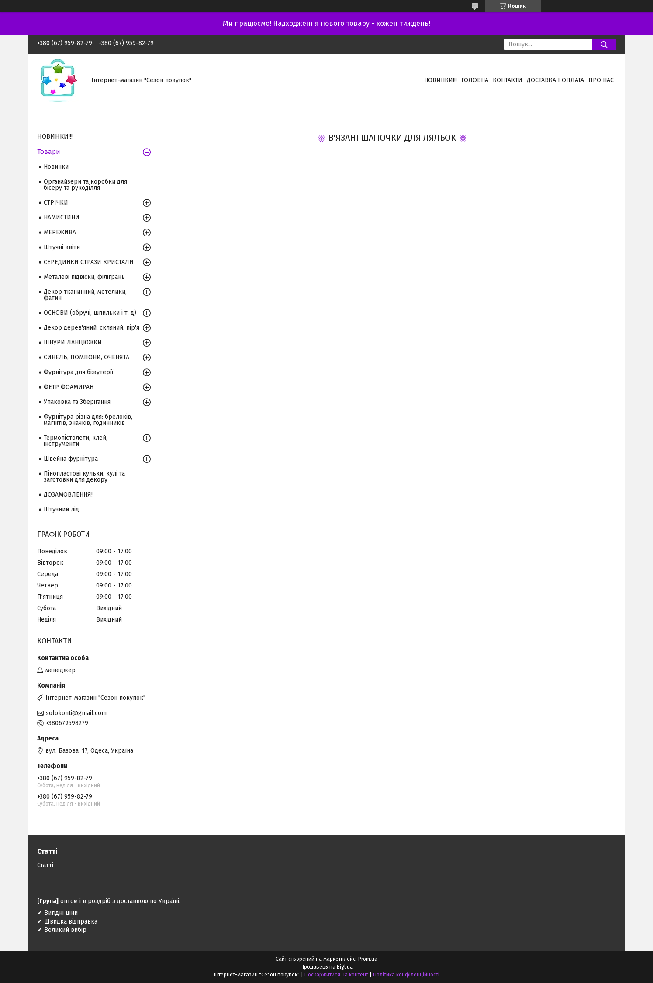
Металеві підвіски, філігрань (84, 277)
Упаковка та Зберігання (77, 402)
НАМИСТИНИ (61, 217)
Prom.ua (367, 959)
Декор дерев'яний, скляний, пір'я (91, 327)
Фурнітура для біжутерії (78, 372)
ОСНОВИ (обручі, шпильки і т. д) (90, 312)
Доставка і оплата (555, 80)
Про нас (601, 80)
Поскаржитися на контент (336, 975)
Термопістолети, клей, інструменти (75, 441)
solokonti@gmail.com (76, 713)
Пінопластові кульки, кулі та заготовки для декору (84, 476)
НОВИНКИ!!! (440, 80)
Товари (48, 152)
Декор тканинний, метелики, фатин (85, 295)
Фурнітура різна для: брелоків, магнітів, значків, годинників (88, 420)
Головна (474, 80)
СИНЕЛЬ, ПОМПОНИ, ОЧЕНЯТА (86, 357)
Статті (45, 865)
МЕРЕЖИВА (60, 232)
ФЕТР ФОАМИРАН (68, 387)
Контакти (507, 80)
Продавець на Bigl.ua (327, 967)
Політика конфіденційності (406, 975)
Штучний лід (61, 509)
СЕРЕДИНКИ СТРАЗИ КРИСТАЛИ (89, 262)
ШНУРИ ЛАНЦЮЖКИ (73, 342)
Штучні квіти (62, 247)
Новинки (56, 166)
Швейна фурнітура (71, 458)
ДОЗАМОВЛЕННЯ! (68, 494)
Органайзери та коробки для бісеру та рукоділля (85, 184)
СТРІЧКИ (56, 202)
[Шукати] (604, 44)
